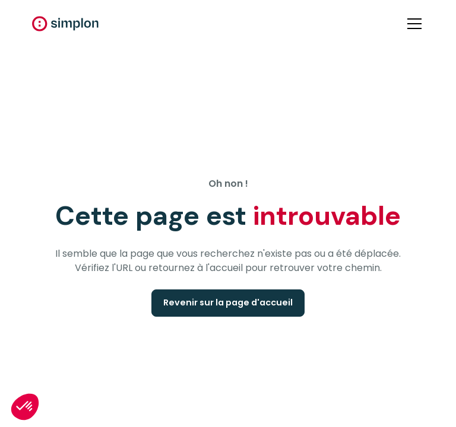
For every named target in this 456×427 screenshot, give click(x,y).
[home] (65, 23)
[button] (412, 23)
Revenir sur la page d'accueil (228, 302)
